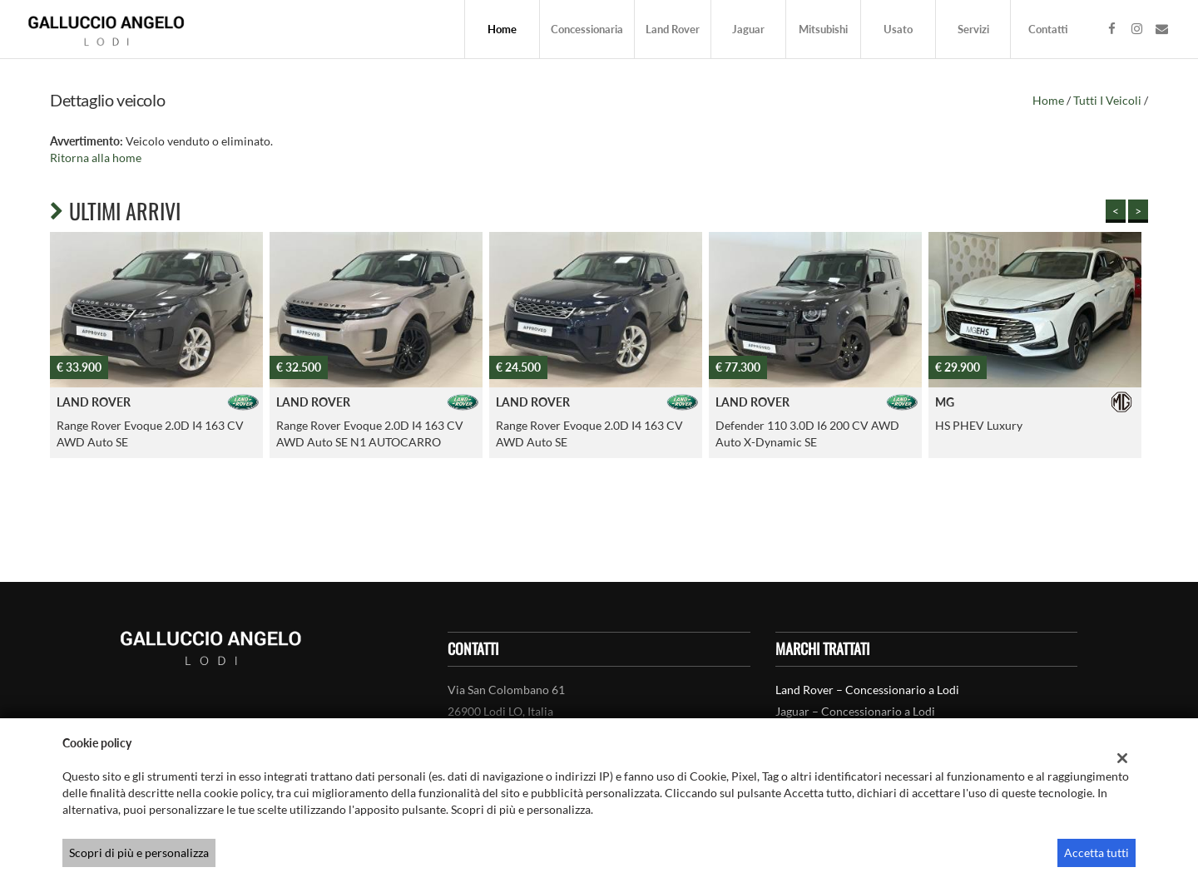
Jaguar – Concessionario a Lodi (855, 711)
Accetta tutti (1096, 852)
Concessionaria (587, 29)
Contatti (1048, 29)
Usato (898, 29)
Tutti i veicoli (1107, 100)
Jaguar (748, 29)
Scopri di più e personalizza (139, 852)
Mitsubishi (823, 29)
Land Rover (673, 29)
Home (502, 29)
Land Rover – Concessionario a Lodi (867, 690)
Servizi (973, 29)
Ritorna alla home (95, 157)
